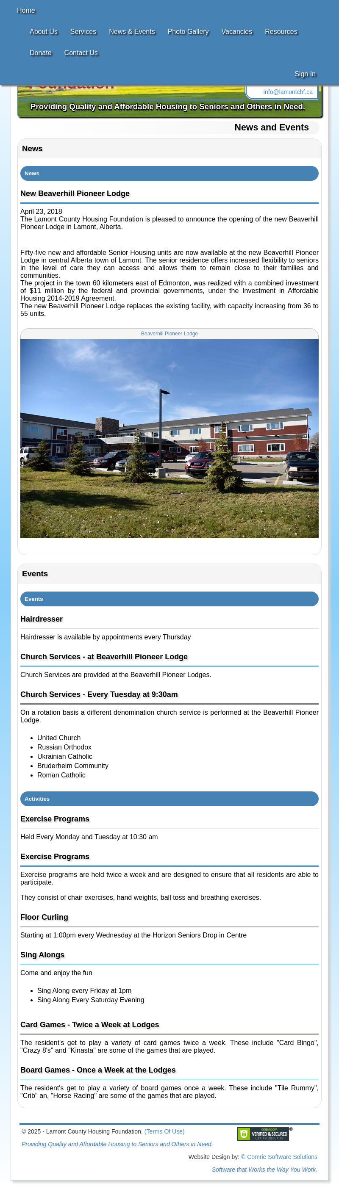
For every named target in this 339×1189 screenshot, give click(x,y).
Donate (41, 52)
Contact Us (81, 52)
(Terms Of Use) (164, 1131)
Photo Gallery (188, 31)
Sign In (305, 73)
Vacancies (237, 31)
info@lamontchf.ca (288, 91)
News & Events (132, 31)
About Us (44, 31)
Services (83, 31)
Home (26, 10)
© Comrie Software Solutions (279, 1156)
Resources (281, 31)
